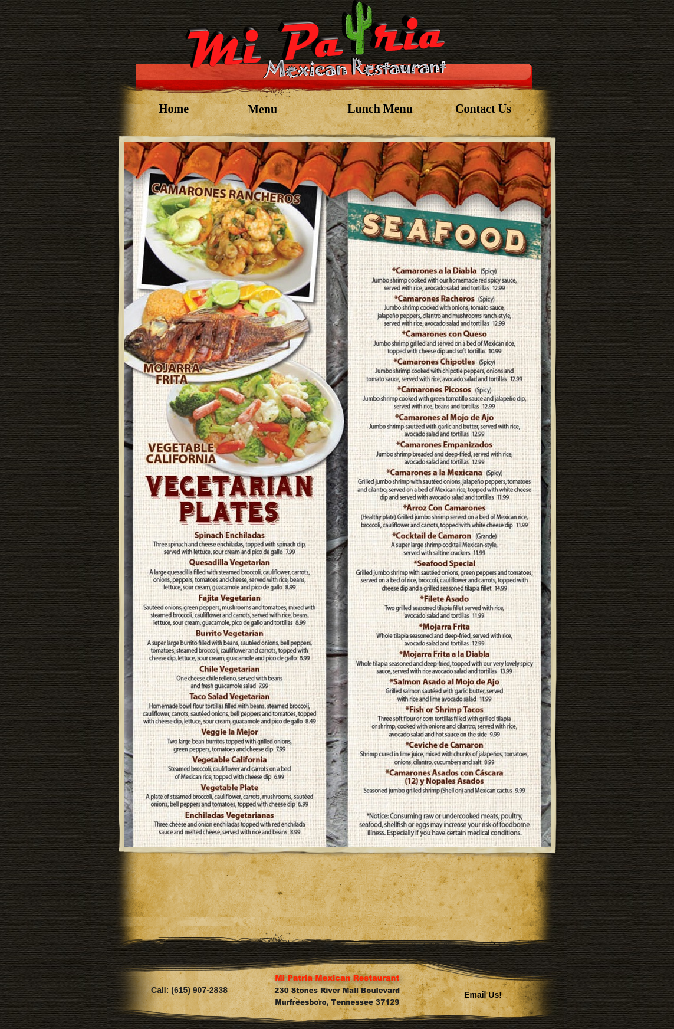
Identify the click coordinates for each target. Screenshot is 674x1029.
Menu (262, 109)
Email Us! (483, 994)
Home (174, 108)
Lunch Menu (380, 108)
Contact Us (483, 108)
